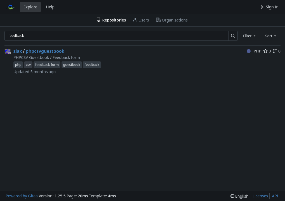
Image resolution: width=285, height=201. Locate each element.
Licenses (260, 195)
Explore (30, 6)
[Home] (10, 7)
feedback (91, 64)
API (275, 195)
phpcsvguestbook (45, 51)
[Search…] (233, 36)
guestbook (71, 64)
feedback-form (47, 64)
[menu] (239, 196)
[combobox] (250, 35)
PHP (254, 51)
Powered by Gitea (22, 195)
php (18, 64)
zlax (17, 51)
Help (50, 6)
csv (28, 64)
